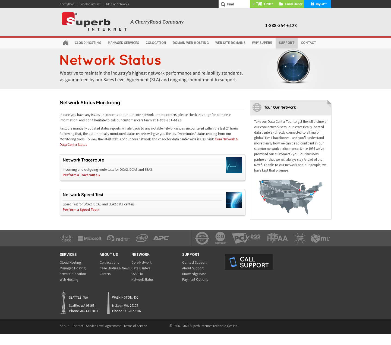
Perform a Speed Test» (81, 209)
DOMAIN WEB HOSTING (191, 42)
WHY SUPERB (262, 42)
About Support (193, 268)
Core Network (141, 262)
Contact (77, 326)
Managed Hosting (73, 268)
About (64, 326)
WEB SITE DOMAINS (230, 42)
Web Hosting (69, 279)
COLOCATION (156, 42)
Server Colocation (73, 274)
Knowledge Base (194, 274)
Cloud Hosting (70, 262)
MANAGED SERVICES (123, 42)
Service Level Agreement (103, 326)
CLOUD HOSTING (88, 42)
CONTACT (308, 42)
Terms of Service (135, 326)
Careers (105, 274)
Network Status (142, 279)
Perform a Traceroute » (81, 175)
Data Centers (140, 268)
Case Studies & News (115, 268)
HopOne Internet (90, 4)
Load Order (290, 4)
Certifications (109, 262)
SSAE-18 (137, 274)
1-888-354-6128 (281, 25)
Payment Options (195, 279)
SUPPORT (286, 42)
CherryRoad (67, 4)
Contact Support (194, 262)
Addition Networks (117, 4)
